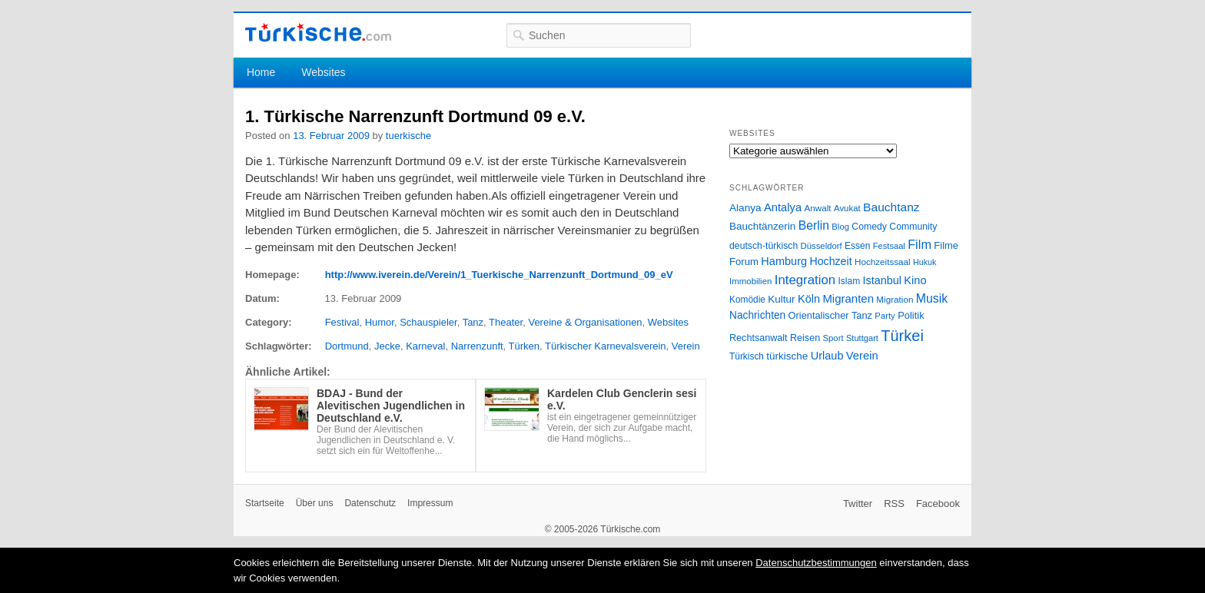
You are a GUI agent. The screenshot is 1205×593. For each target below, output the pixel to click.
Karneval (425, 346)
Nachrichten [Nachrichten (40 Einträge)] (757, 315)
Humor (379, 322)
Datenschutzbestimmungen (816, 562)
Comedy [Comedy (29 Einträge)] (869, 226)
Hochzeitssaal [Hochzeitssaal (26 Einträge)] (883, 262)
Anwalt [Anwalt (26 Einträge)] (818, 208)
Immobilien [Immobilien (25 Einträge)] (750, 281)
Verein (686, 346)
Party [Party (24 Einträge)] (885, 315)
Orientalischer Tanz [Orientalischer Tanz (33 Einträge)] (830, 315)
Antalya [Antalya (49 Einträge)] (783, 207)
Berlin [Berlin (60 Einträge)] (813, 225)
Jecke (387, 346)
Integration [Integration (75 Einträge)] (805, 280)
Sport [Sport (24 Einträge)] (833, 338)
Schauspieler (428, 322)
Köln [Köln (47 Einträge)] (809, 299)
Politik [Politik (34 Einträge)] (911, 315)
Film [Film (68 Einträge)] (919, 244)
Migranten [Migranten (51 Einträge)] (848, 298)
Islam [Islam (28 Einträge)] (849, 281)
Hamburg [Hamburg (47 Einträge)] (784, 261)
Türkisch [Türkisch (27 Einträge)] (746, 356)
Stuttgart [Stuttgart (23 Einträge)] (862, 338)
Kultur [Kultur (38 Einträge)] (781, 299)
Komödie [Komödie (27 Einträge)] (747, 299)
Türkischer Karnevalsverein (605, 346)
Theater (506, 322)
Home (261, 72)
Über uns (315, 503)
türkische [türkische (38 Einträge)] (787, 356)
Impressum (430, 503)
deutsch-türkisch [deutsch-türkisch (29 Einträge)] (763, 245)
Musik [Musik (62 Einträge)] (932, 298)
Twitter (857, 503)
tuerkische (408, 135)
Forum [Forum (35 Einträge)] (744, 261)
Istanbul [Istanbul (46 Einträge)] (882, 280)
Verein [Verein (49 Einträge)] (862, 356)
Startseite (264, 503)
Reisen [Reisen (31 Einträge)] (805, 338)
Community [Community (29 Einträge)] (913, 226)
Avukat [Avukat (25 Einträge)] (847, 208)
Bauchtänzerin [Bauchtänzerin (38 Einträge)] (762, 226)
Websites (323, 72)
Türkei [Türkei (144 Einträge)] (902, 335)
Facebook (938, 503)
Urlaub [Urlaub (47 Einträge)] (827, 356)
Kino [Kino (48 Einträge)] (915, 280)
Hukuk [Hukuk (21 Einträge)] (924, 262)
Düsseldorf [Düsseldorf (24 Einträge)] (821, 245)
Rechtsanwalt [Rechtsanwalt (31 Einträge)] (758, 338)
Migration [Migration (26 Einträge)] (894, 299)
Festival (342, 322)
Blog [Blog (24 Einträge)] (840, 226)
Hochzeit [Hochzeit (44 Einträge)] (830, 261)
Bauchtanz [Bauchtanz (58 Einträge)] (891, 207)
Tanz (473, 322)
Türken (524, 346)
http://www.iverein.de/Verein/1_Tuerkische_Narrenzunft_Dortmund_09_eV (499, 274)
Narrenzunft (477, 346)
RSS (894, 503)
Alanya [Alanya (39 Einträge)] (745, 208)
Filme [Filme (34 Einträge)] (946, 245)
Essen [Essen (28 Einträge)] (857, 245)
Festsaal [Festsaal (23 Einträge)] (889, 245)
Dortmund (347, 346)
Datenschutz (370, 503)
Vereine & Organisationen (585, 322)
